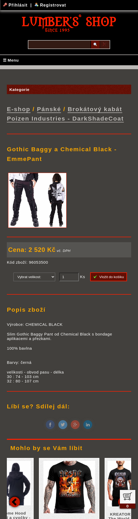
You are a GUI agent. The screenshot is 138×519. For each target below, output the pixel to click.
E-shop (18, 109)
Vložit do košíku (108, 276)
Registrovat (50, 5)
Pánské (49, 109)
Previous (14, 501)
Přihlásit (16, 5)
